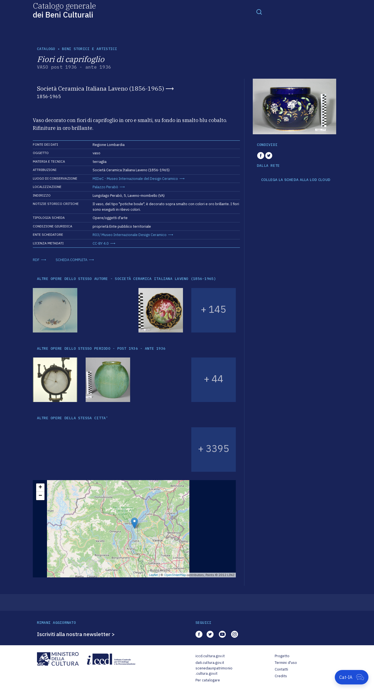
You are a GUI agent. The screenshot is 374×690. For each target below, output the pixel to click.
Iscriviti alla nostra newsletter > (76, 634)
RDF (36, 259)
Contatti (281, 669)
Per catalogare (207, 680)
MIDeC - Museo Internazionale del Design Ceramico (135, 178)
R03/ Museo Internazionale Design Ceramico (130, 234)
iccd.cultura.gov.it (210, 656)
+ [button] (40, 487)
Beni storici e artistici (89, 48)
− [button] (40, 496)
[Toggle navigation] (259, 11)
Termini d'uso (286, 662)
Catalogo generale (64, 10)
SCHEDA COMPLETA (71, 259)
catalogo (46, 48)
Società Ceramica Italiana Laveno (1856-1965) (100, 88)
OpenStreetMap (175, 575)
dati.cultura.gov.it (209, 662)
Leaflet (153, 575)
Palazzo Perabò (105, 187)
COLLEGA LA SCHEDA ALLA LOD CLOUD (295, 180)
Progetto (282, 656)
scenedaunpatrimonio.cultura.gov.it (213, 671)
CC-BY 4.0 (101, 243)
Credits (281, 676)
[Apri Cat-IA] (351, 677)
